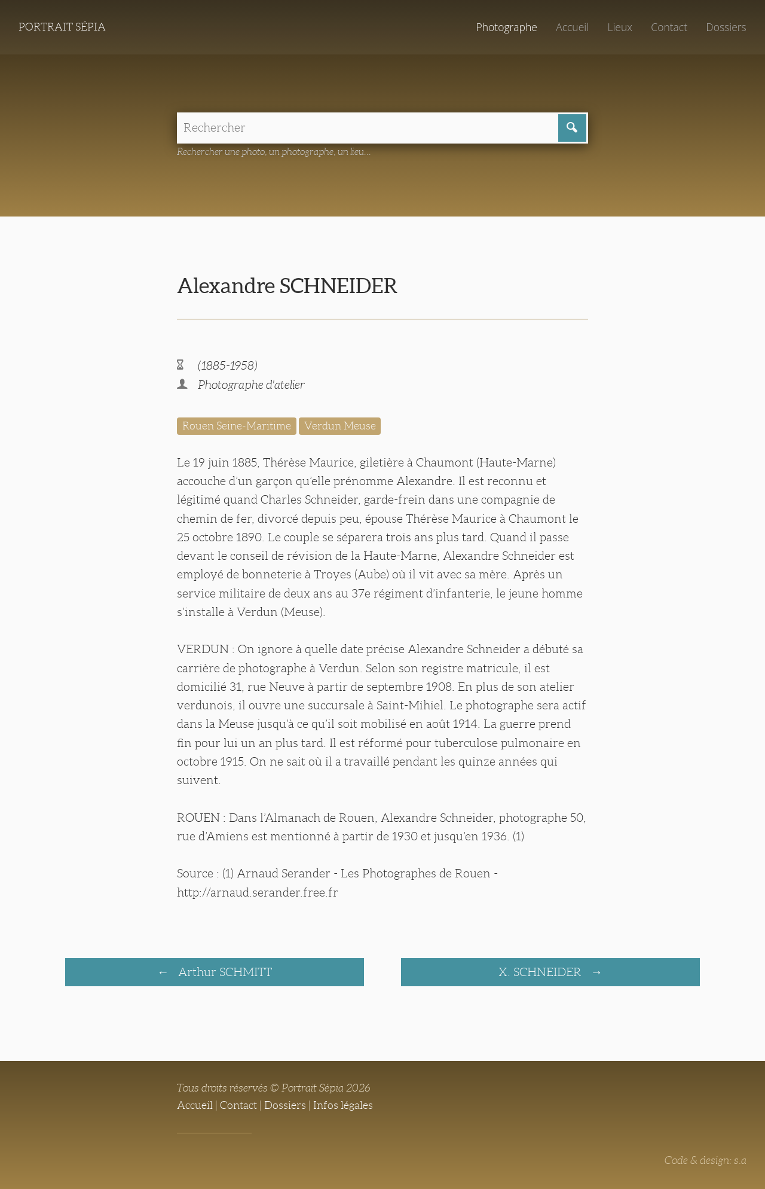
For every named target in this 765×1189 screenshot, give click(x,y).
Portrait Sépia (62, 27)
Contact (669, 27)
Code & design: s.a (705, 1160)
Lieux (619, 27)
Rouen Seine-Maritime (236, 426)
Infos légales (343, 1105)
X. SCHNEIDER (541, 971)
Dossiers (726, 27)
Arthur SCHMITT (223, 971)
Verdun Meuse (340, 426)
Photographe (506, 27)
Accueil (572, 27)
